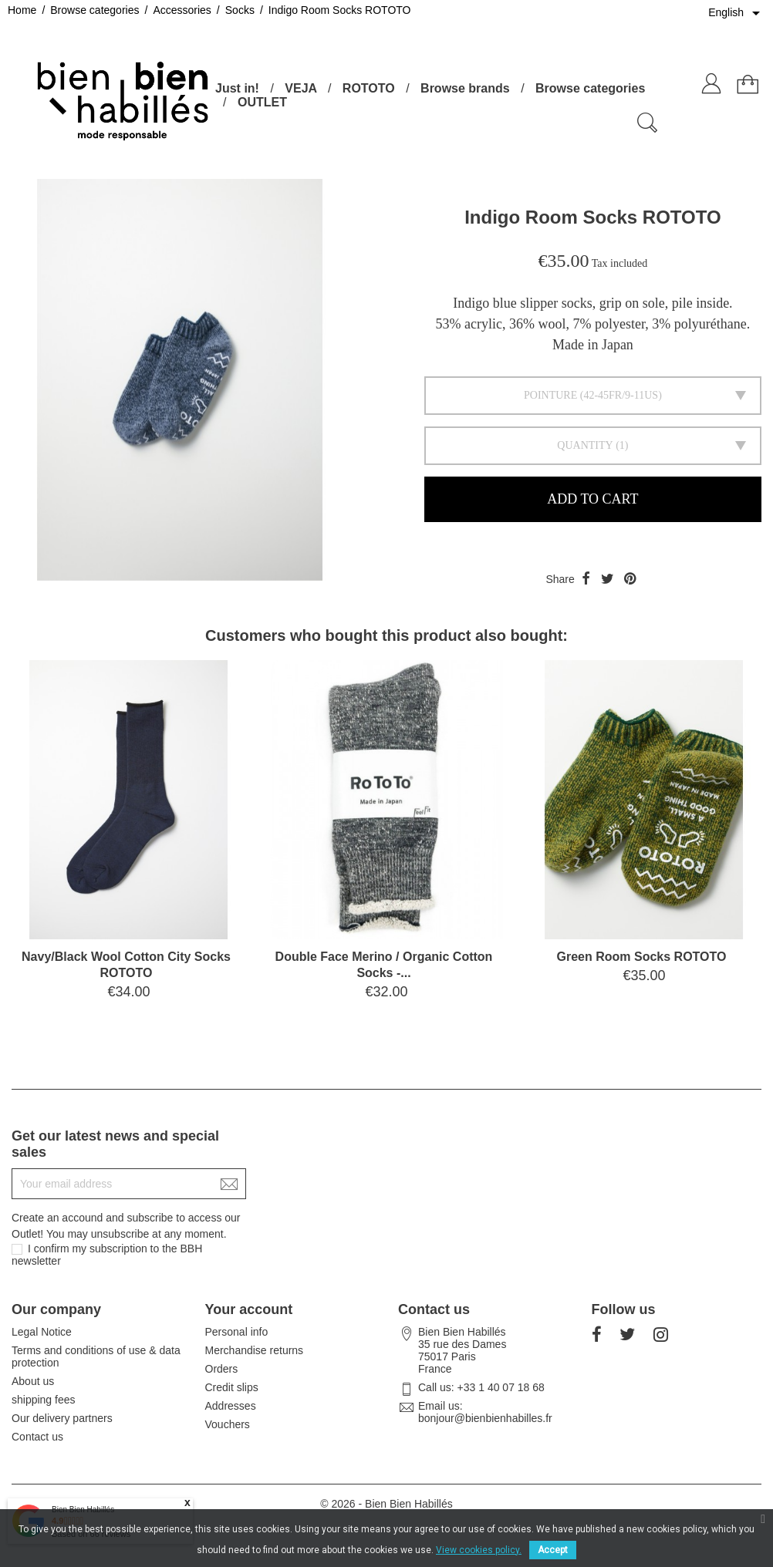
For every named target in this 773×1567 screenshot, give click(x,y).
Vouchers (227, 1424)
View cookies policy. (479, 1550)
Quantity (585, 445)
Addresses (230, 1406)
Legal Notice (42, 1332)
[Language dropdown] (736, 13)
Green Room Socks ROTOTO (642, 956)
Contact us (37, 1437)
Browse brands (465, 88)
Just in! (237, 88)
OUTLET (262, 102)
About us (33, 1381)
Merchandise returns (254, 1350)
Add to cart (592, 499)
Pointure (550, 395)
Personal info (236, 1332)
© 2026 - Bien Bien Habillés (386, 1504)
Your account (249, 1309)
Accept (553, 1550)
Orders (221, 1369)
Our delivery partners (62, 1418)
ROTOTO (369, 88)
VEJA (300, 88)
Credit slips (231, 1387)
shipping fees (44, 1399)
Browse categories (590, 88)
